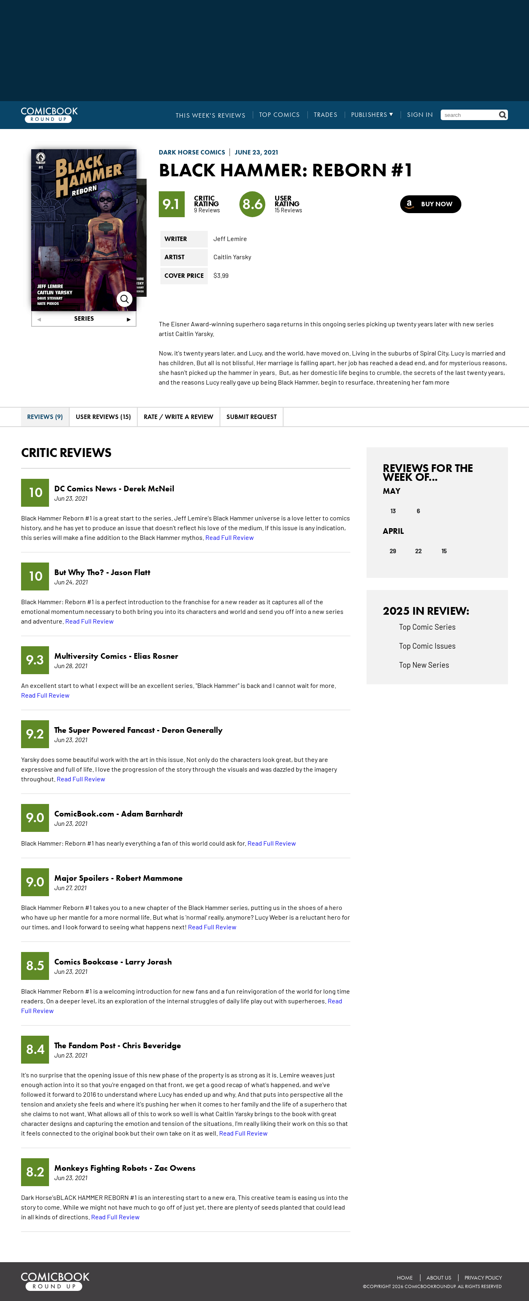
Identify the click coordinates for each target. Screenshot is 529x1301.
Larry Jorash (148, 962)
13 (393, 510)
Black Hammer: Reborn (275, 169)
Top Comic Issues (427, 645)
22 (418, 550)
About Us (438, 1277)
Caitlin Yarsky (232, 256)
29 (393, 550)
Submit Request (251, 417)
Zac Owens (175, 1168)
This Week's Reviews (211, 115)
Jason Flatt (130, 572)
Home (404, 1277)
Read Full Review (229, 537)
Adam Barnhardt (152, 814)
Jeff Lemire (230, 238)
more (442, 382)
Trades (326, 115)
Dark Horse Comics (192, 152)
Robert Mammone (149, 878)
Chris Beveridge (151, 1045)
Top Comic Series (427, 626)
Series (84, 318)
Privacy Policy (483, 1277)
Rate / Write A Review (178, 417)
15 (444, 550)
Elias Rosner (156, 656)
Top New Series (424, 664)
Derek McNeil (149, 488)
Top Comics (280, 115)
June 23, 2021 (257, 152)
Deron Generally (192, 730)
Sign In (420, 115)
